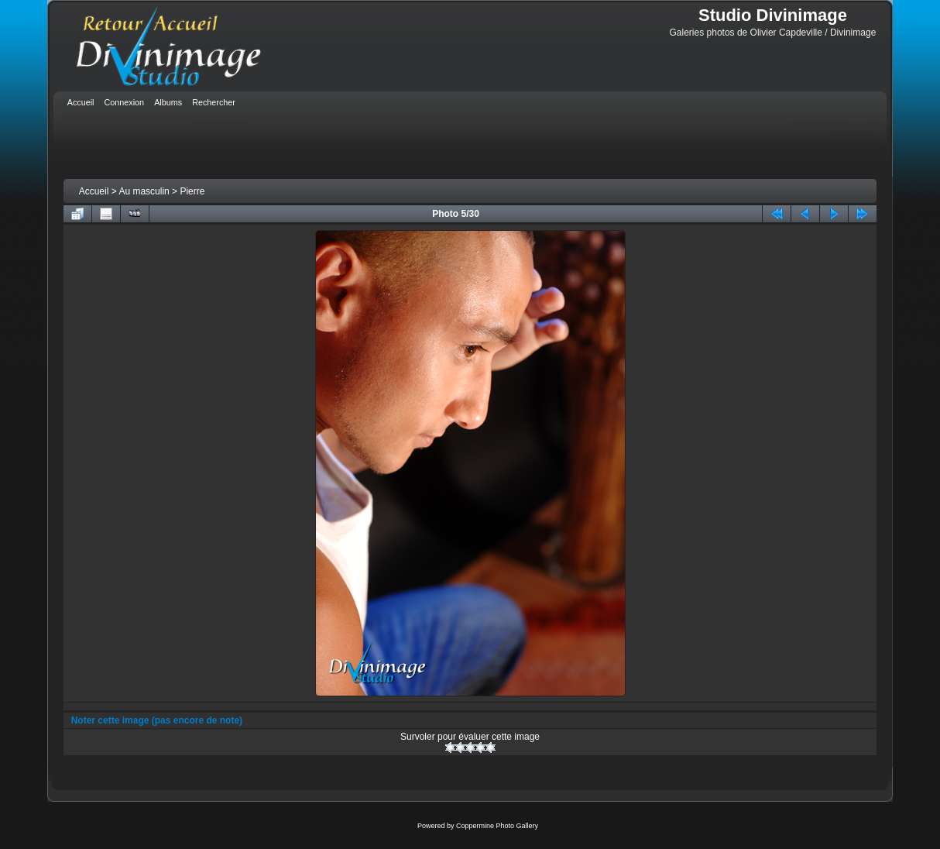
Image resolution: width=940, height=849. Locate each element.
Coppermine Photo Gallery (497, 826)
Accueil (94, 191)
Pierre (192, 191)
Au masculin (143, 191)
